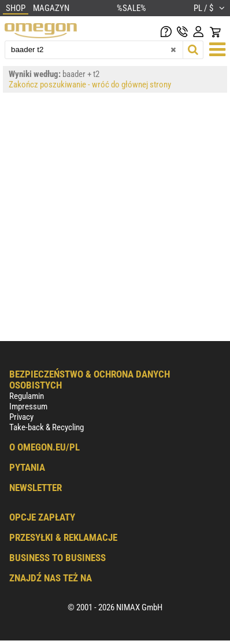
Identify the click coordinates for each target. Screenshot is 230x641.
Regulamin (26, 396)
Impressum (28, 406)
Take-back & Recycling (46, 427)
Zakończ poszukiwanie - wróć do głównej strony (90, 84)
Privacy (21, 417)
